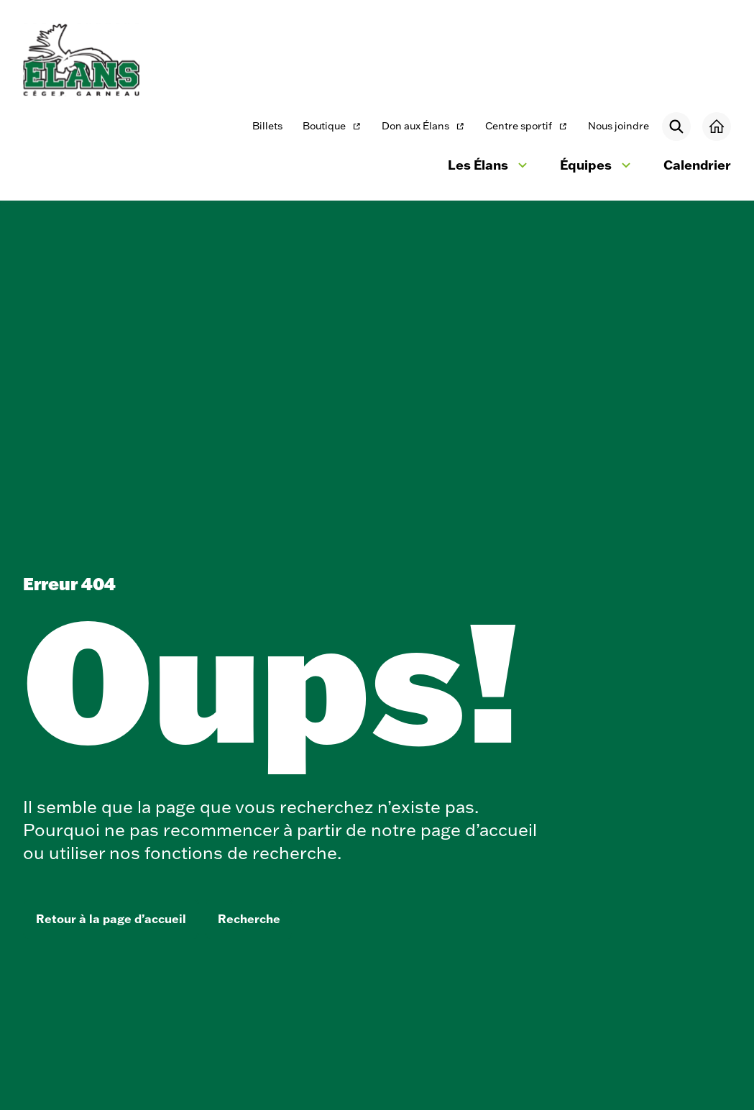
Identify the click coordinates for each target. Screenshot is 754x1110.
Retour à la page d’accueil (111, 919)
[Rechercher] (676, 126)
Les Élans (489, 167)
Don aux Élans (423, 126)
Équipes (597, 167)
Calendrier (697, 164)
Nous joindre (618, 125)
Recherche (249, 919)
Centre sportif (526, 126)
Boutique (332, 126)
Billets (267, 125)
